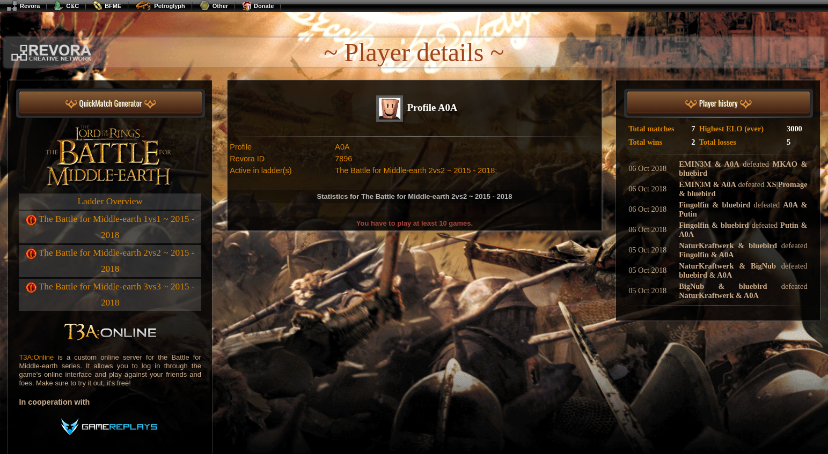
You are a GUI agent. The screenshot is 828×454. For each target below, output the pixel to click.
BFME (107, 6)
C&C (66, 6)
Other (213, 6)
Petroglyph (160, 6)
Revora (23, 6)
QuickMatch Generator (111, 104)
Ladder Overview (110, 201)
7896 (343, 158)
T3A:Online (36, 357)
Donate (258, 6)
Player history (718, 104)
